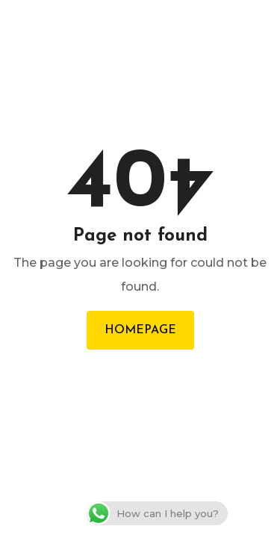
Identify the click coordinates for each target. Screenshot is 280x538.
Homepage (140, 330)
